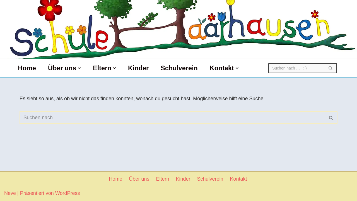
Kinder (138, 68)
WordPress (67, 193)
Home (27, 68)
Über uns (139, 179)
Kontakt (238, 179)
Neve (10, 193)
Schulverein (179, 68)
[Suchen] (296, 68)
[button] (79, 68)
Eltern (162, 179)
